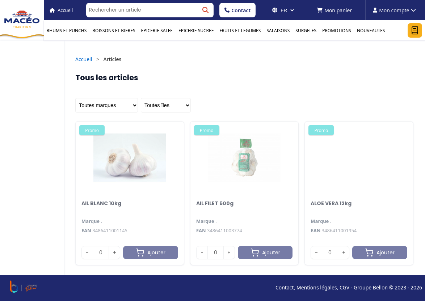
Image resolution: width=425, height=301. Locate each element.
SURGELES (305, 30)
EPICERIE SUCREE (196, 30)
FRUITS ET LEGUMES (240, 30)
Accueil (83, 59)
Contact (237, 10)
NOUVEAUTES (371, 30)
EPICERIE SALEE (157, 30)
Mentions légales (316, 287)
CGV (344, 287)
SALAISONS (278, 30)
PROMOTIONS (336, 30)
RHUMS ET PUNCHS (67, 30)
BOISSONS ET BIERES (113, 30)
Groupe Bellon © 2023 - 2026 (388, 287)
